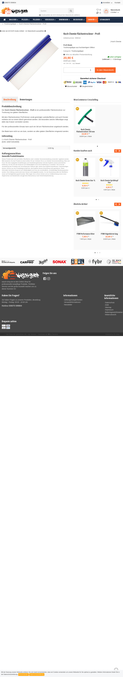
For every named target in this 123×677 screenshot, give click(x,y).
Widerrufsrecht (110, 314)
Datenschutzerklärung (37, 674)
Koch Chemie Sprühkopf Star (109, 181)
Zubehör (92, 19)
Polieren (37, 19)
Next (119, 151)
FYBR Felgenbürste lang (109, 233)
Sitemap (108, 307)
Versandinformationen (72, 302)
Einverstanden (23, 674)
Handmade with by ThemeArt (48, 334)
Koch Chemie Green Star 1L (85, 180)
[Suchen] (53, 10)
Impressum (109, 310)
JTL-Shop (116, 334)
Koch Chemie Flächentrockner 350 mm (85, 130)
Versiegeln (50, 19)
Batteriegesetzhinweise (113, 312)
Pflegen (26, 19)
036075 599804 (15, 306)
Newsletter (68, 304)
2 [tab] (98, 200)
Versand (77, 63)
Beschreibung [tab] (10, 99)
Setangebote (105, 19)
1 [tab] (97, 146)
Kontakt (117, 3)
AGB (107, 305)
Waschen (13, 19)
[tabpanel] (85, 124)
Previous (115, 151)
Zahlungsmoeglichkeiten (73, 300)
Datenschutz (109, 302)
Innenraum (64, 19)
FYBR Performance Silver (86, 233)
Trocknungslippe (77, 51)
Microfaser (79, 19)
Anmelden (106, 3)
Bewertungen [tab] (26, 99)
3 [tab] (100, 253)
